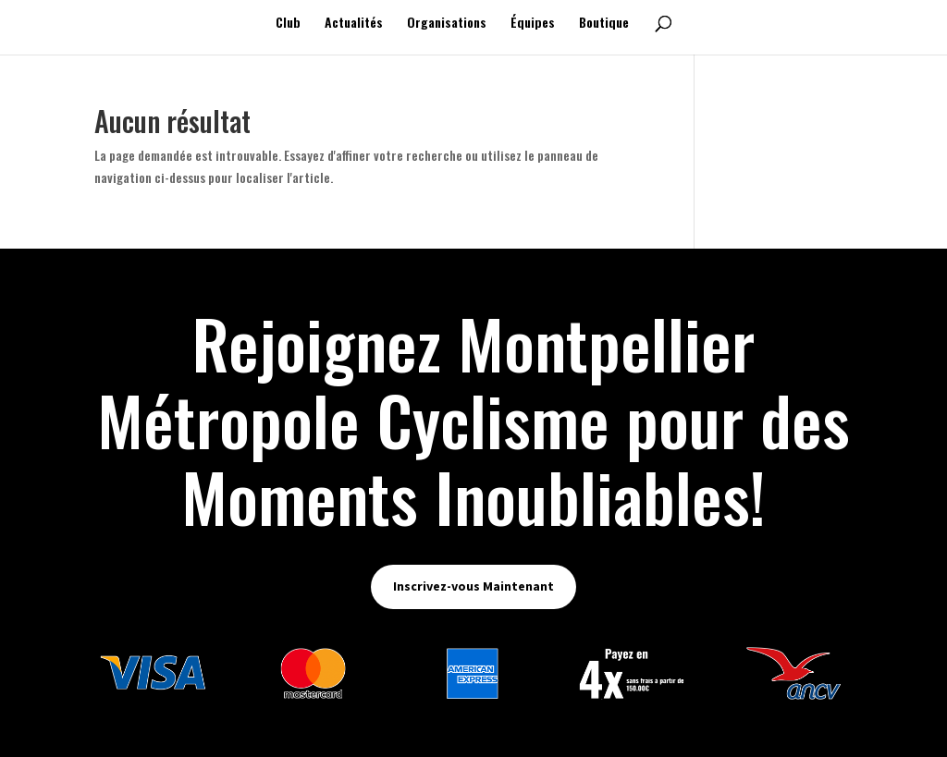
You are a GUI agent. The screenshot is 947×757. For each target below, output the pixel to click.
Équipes (532, 23)
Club (288, 23)
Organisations (446, 23)
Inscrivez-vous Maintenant (473, 586)
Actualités (354, 23)
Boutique (604, 23)
